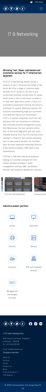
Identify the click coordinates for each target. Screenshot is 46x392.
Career (5, 363)
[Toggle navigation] (41, 8)
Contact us (7, 366)
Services (6, 360)
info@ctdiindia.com (15, 349)
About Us (6, 357)
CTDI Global (36, 2)
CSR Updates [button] (8, 375)
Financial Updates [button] (10, 372)
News (5, 369)
